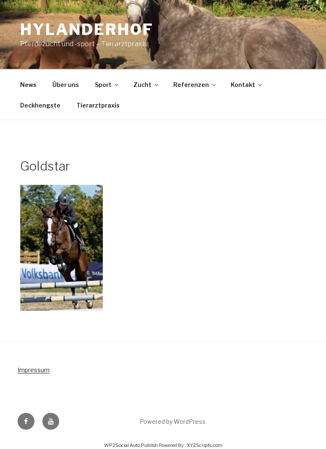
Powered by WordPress (173, 421)
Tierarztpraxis (98, 105)
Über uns (65, 84)
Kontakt (247, 84)
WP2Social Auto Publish (131, 445)
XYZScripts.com (204, 445)
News (28, 84)
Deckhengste (40, 105)
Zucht (146, 84)
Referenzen (195, 84)
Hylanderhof (87, 29)
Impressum (34, 369)
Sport (107, 84)
